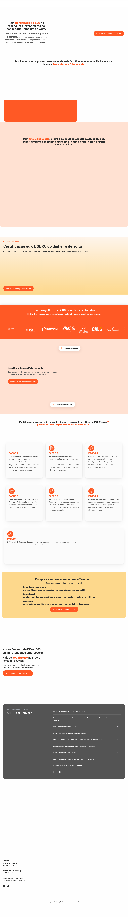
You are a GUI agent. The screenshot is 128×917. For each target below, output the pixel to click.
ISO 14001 (37, 877)
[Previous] (4, 210)
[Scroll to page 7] (68, 236)
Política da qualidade (86, 879)
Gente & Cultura (62, 879)
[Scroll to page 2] (58, 236)
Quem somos (83, 873)
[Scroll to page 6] (66, 236)
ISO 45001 (37, 881)
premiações (43, 4)
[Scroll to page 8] (70, 236)
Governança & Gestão (64, 887)
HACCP (46, 877)
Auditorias (34, 4)
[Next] (124, 210)
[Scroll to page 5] (64, 236)
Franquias (82, 876)
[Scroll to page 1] (56, 236)
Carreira (104, 4)
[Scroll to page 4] (62, 236)
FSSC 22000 (48, 873)
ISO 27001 (37, 885)
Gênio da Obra (61, 891)
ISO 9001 (37, 873)
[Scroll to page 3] (60, 236)
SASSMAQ (47, 885)
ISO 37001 (47, 893)
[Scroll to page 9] (72, 236)
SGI (35, 889)
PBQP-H (46, 881)
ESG (45, 889)
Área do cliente (84, 883)
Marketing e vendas (63, 883)
